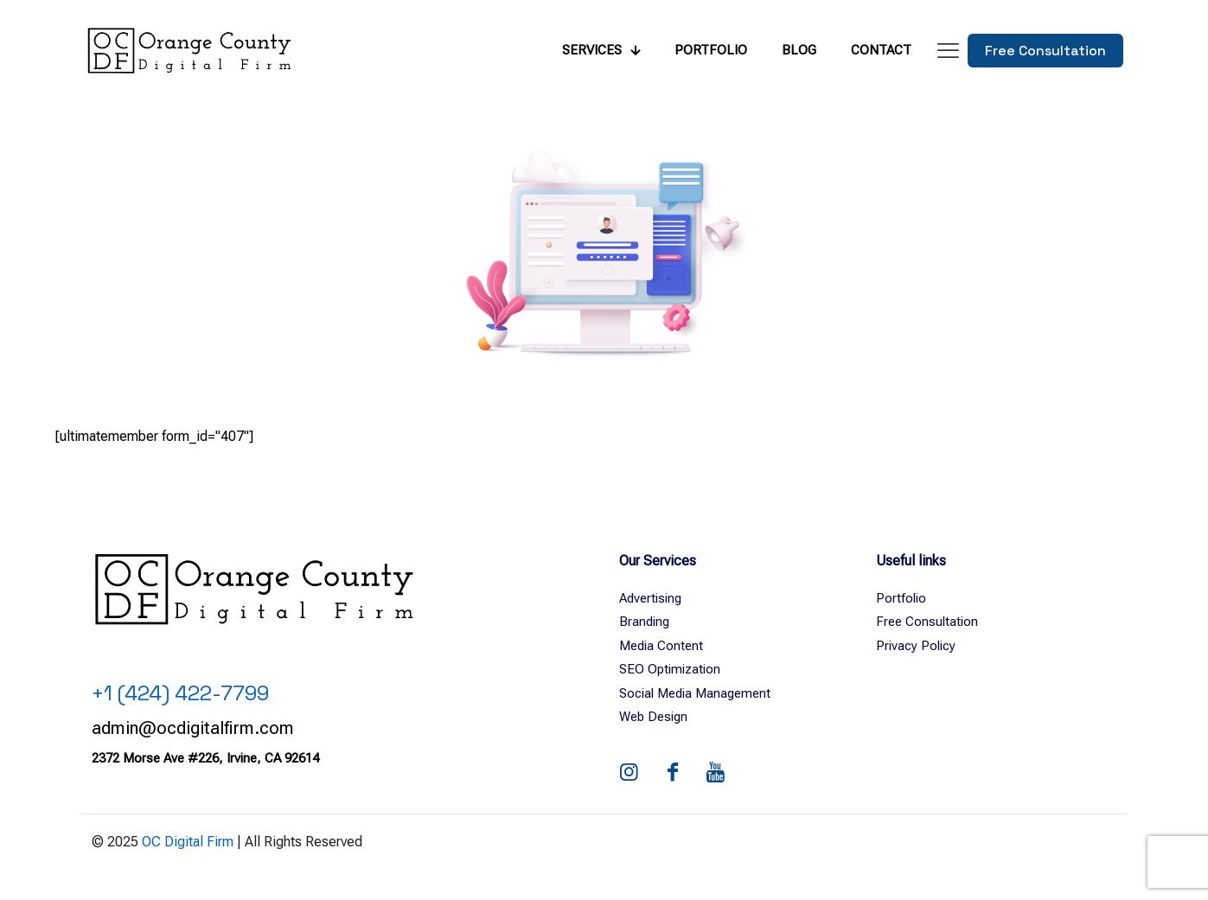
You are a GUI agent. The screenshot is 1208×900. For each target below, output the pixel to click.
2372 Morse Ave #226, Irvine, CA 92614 (205, 758)
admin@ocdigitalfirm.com (193, 728)
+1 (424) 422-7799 (180, 693)
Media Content (661, 646)
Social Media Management (694, 693)
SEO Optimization (669, 669)
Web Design (653, 716)
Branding (644, 621)
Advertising (650, 598)
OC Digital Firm (187, 841)
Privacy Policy (916, 646)
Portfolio (901, 598)
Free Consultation (927, 621)
